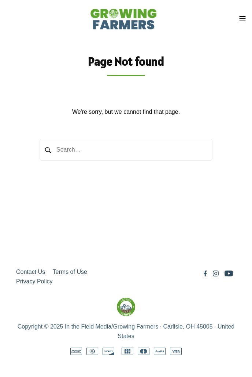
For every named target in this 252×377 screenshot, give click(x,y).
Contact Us (30, 272)
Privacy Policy (34, 281)
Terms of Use (70, 272)
